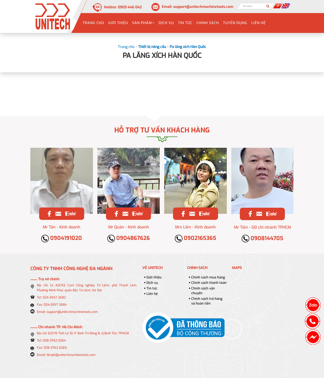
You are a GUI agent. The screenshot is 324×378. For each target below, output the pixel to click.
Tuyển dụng (235, 22)
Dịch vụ (166, 22)
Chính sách (207, 22)
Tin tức (185, 22)
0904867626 (128, 238)
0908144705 (262, 238)
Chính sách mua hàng (208, 277)
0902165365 (195, 238)
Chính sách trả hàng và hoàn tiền (207, 301)
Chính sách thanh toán (209, 282)
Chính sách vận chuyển (203, 290)
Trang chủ (93, 22)
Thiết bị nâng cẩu (152, 46)
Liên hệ (258, 22)
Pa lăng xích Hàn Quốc (188, 46)
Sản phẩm (143, 22)
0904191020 (61, 238)
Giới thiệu (118, 22)
